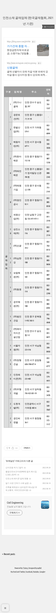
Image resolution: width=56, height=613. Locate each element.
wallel (39, 605)
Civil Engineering (15, 539)
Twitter (22, 609)
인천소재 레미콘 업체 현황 (17, 516)
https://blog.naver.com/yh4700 (18, 41)
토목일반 (10, 498)
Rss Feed (14, 609)
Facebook (29, 609)
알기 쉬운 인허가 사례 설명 (17, 520)
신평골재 (12, 67)
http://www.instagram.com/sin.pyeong (21, 63)
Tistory (25, 605)
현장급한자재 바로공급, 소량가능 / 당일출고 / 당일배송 (19, 52)
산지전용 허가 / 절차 (14, 505)
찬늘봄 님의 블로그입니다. (19, 543)
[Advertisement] (28, 456)
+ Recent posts (8, 591)
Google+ (42, 609)
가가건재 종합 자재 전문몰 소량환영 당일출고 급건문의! (18, 46)
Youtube (36, 609)
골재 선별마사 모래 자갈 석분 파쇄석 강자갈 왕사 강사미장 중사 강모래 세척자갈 (27, 73)
